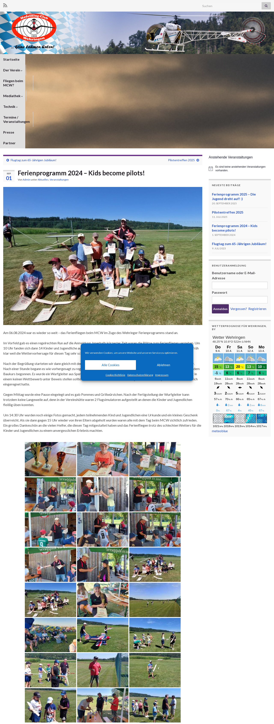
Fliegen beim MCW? (67, 59)
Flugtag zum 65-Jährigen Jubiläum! (34, 76)
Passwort (219, 209)
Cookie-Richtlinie (115, 374)
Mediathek (100, 59)
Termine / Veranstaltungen (159, 59)
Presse (191, 59)
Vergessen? (238, 225)
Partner (210, 59)
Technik (123, 59)
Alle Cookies (110, 365)
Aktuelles (43, 96)
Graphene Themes (37, 718)
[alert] (240, 85)
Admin (26, 96)
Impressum (161, 374)
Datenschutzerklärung (140, 374)
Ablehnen (163, 365)
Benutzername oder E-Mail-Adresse (234, 191)
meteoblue (220, 347)
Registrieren (257, 225)
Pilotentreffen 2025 (181, 76)
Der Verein (35, 59)
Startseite (11, 59)
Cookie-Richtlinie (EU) (256, 715)
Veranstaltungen (59, 96)
